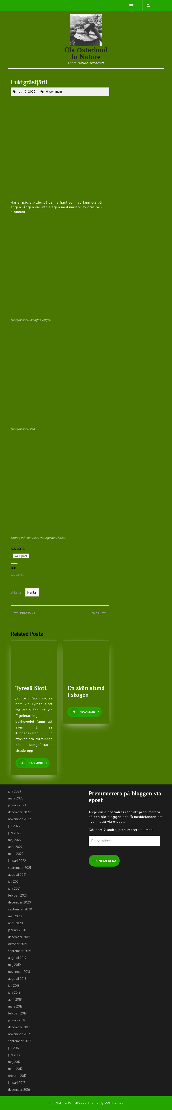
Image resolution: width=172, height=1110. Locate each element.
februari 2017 (17, 1076)
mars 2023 (15, 798)
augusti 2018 (17, 978)
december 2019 (19, 937)
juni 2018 (14, 992)
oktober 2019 (17, 944)
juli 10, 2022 (27, 91)
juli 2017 (13, 1048)
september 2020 (20, 909)
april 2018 (15, 999)
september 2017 (19, 1041)
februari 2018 (17, 1013)
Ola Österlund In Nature (86, 53)
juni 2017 (14, 1055)
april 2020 (15, 923)
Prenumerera (104, 861)
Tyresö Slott (31, 688)
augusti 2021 (17, 874)
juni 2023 (14, 791)
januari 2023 (17, 805)
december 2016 (19, 1089)
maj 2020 (15, 916)
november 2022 (19, 819)
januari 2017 (16, 1082)
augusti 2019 (17, 958)
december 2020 (19, 902)
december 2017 (19, 1027)
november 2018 (19, 972)
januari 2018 (16, 1020)
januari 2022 (17, 861)
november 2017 (19, 1034)
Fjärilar (32, 592)
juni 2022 (14, 833)
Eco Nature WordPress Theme (74, 1103)
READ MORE (34, 763)
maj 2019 (14, 965)
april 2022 (15, 847)
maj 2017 (14, 1062)
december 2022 (19, 812)
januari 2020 (17, 930)
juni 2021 (14, 888)
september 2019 (19, 951)
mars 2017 (15, 1069)
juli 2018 (13, 985)
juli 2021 (13, 881)
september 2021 (19, 867)
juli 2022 (14, 826)
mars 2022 (16, 854)
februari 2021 (17, 895)
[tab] (131, 5)
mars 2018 (15, 1006)
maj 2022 (15, 840)
